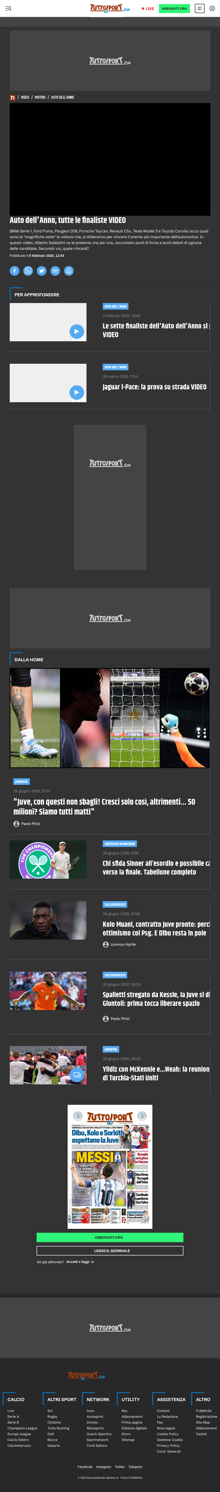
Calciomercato (115, 904)
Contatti (163, 1411)
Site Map (203, 1422)
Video (25, 98)
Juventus (21, 782)
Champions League (22, 1428)
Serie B (13, 1422)
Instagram (103, 1467)
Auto (90, 1411)
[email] (55, 271)
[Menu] (8, 8)
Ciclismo (54, 1422)
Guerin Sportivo (99, 1434)
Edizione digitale (134, 1428)
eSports (53, 1445)
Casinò (201, 1434)
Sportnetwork (98, 1440)
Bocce (52, 1440)
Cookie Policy (168, 1434)
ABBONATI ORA (174, 8)
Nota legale (166, 1428)
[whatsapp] (28, 271)
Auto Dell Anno (62, 98)
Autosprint (95, 1416)
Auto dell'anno (115, 306)
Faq (160, 1422)
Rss (124, 1411)
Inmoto (92, 1422)
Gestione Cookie (170, 1440)
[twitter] (42, 271)
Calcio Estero (18, 1440)
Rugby (52, 1416)
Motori (40, 98)
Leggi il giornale (112, 1251)
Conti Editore (97, 1445)
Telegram (135, 1467)
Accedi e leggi (80, 1262)
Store (126, 1434)
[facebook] (14, 271)
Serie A (13, 1416)
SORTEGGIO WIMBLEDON (120, 844)
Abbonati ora (109, 1237)
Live (150, 8)
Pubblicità (204, 1411)
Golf (50, 1434)
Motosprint (95, 1428)
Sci (49, 1411)
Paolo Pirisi (30, 823)
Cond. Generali (169, 1451)
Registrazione (206, 1416)
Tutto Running (58, 1428)
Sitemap (128, 1440)
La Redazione (167, 1416)
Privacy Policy (168, 1445)
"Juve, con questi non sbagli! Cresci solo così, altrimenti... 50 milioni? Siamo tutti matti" (104, 807)
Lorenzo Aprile (123, 944)
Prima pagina (132, 1422)
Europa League (19, 1434)
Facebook (85, 1467)
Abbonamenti (132, 1416)
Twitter (120, 1467)
